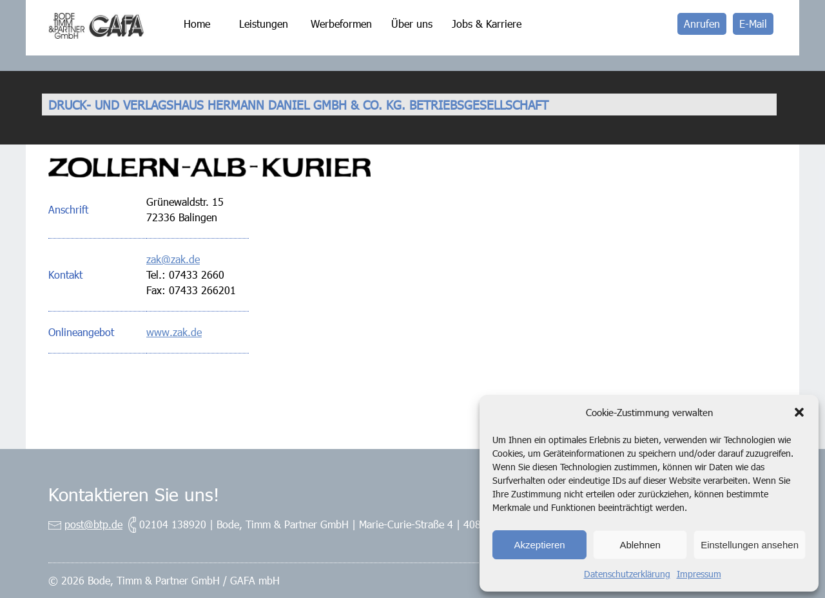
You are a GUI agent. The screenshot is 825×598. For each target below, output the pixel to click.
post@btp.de (93, 524)
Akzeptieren (539, 544)
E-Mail (753, 23)
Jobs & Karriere (486, 23)
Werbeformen (341, 23)
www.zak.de (174, 332)
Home (197, 23)
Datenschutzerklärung (627, 574)
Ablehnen (639, 544)
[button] (799, 412)
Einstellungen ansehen (750, 544)
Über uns (411, 23)
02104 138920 (172, 524)
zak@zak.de (173, 259)
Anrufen (702, 23)
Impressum (699, 574)
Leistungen (263, 23)
